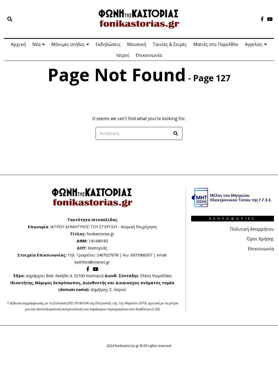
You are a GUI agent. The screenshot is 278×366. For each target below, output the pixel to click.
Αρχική (18, 44)
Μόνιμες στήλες (68, 44)
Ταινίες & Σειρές (170, 44)
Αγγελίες (254, 44)
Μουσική (136, 44)
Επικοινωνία (149, 55)
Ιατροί (122, 55)
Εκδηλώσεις (108, 44)
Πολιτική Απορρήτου (252, 229)
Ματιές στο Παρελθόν (215, 44)
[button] (175, 133)
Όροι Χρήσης (260, 239)
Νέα (36, 44)
